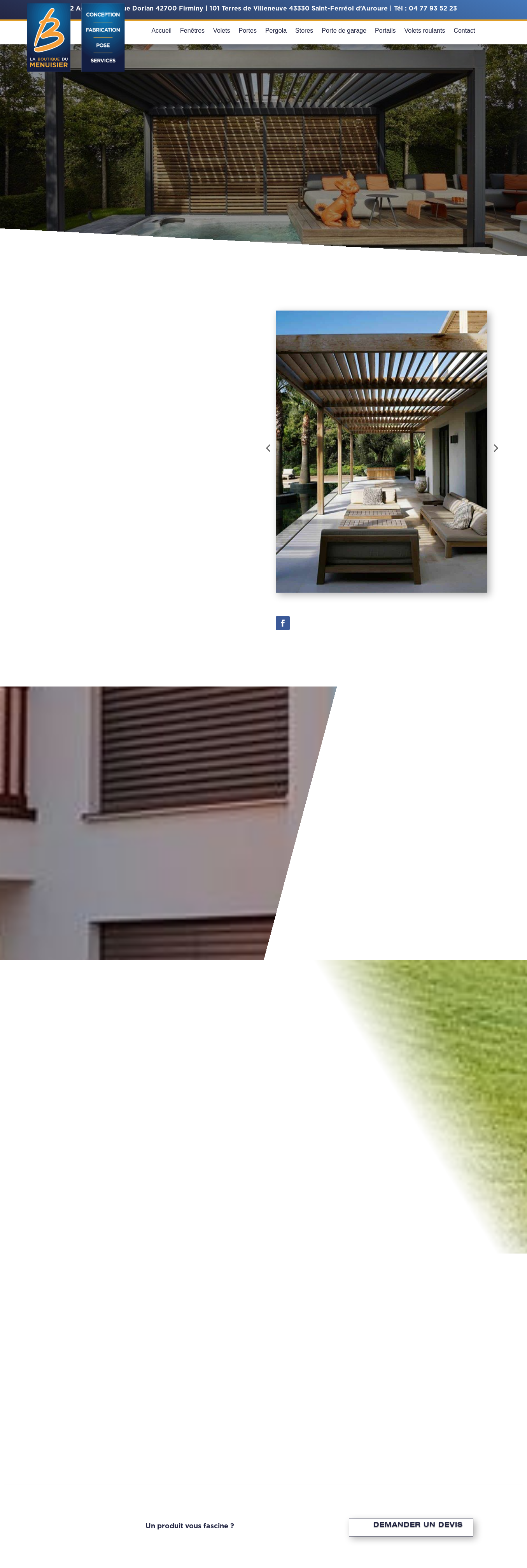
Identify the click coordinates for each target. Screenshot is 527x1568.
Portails (385, 31)
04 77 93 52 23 (433, 8)
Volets (221, 31)
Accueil (161, 31)
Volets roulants (424, 31)
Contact (464, 31)
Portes (248, 31)
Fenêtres (192, 31)
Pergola (276, 31)
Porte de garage (344, 31)
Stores (304, 31)
